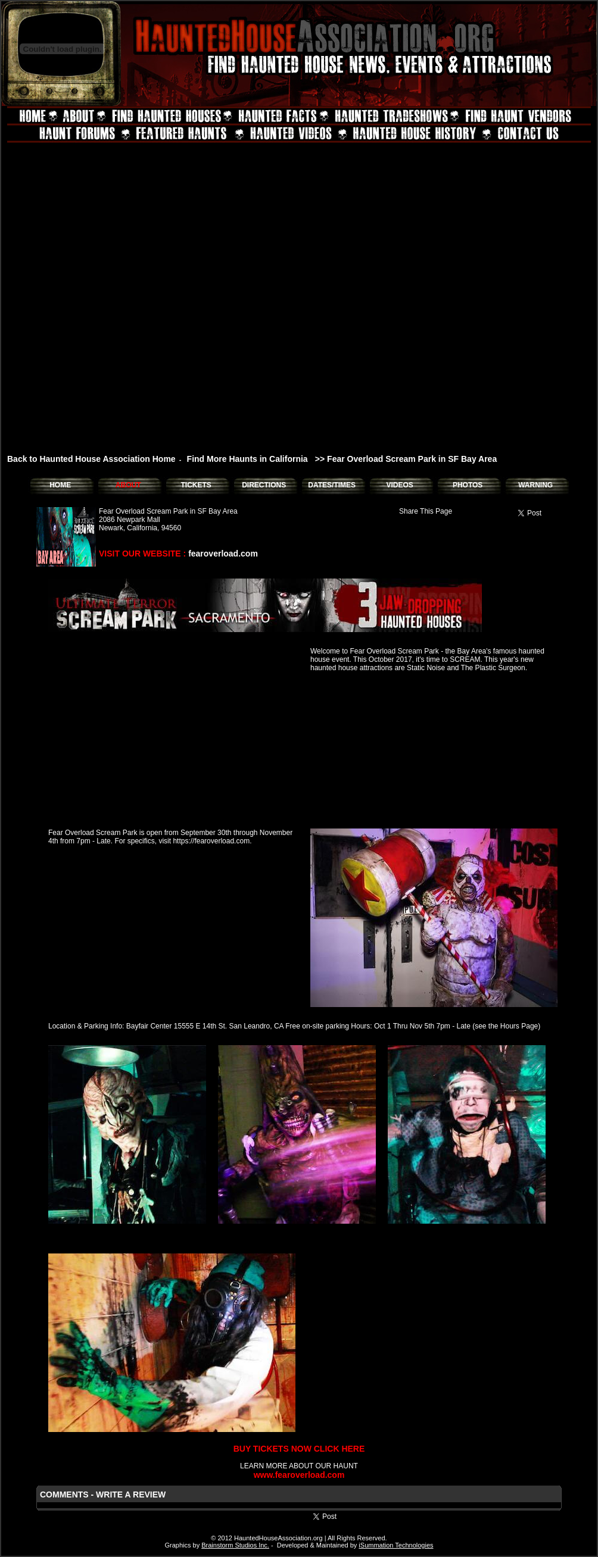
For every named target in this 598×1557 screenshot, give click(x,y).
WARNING (535, 485)
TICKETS (195, 485)
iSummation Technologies (396, 1545)
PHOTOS (467, 485)
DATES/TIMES (332, 485)
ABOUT (128, 485)
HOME (60, 485)
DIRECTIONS (264, 485)
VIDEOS (399, 485)
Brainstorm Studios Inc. (235, 1545)
